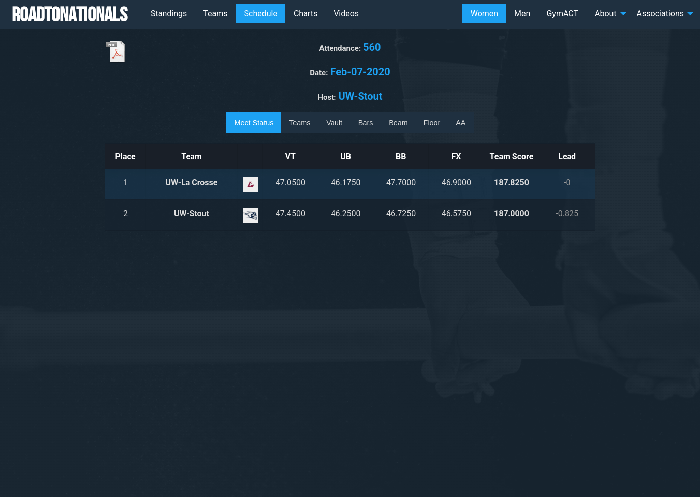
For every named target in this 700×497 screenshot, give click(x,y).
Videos (346, 13)
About (606, 13)
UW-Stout (191, 213)
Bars (365, 123)
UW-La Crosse (192, 182)
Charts (305, 13)
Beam (398, 123)
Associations (660, 13)
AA (460, 123)
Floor (432, 123)
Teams (215, 13)
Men (522, 13)
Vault (334, 123)
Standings (169, 13)
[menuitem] (168, 13)
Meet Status (254, 123)
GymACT (562, 13)
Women (484, 13)
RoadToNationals (69, 14)
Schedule (260, 13)
